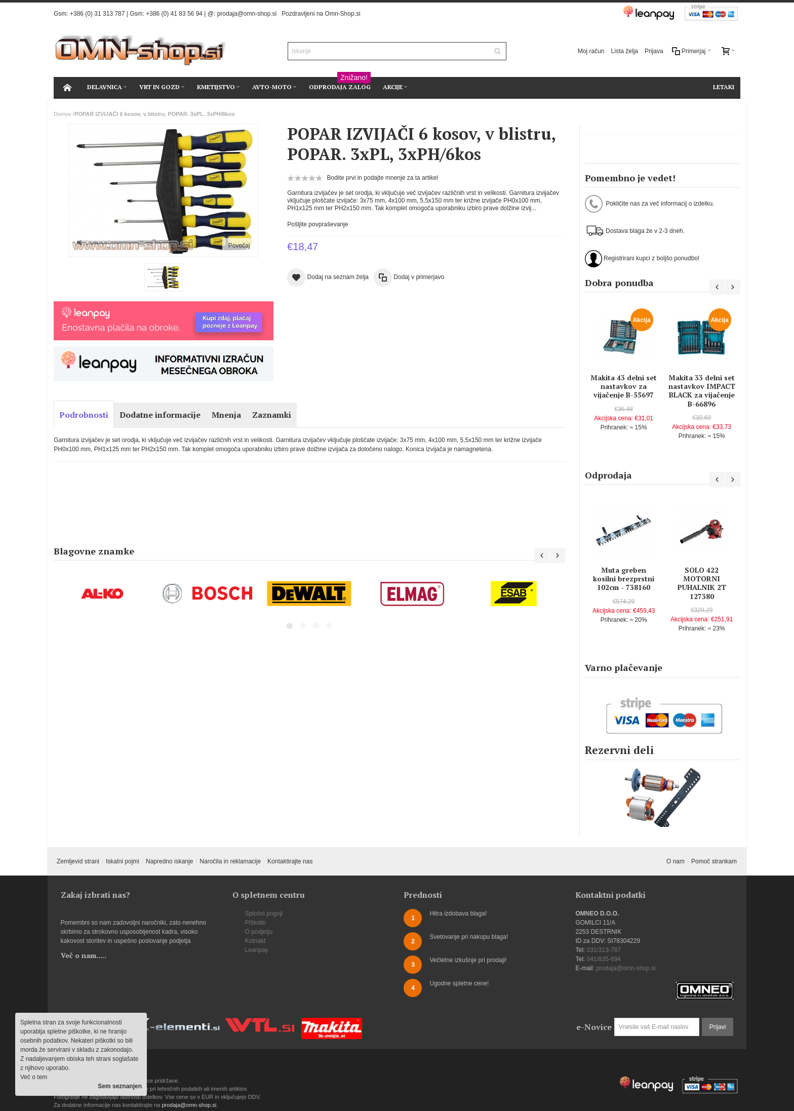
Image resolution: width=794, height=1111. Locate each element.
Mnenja (226, 414)
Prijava (654, 51)
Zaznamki (271, 414)
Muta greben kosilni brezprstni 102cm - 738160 (623, 578)
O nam (675, 861)
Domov (62, 114)
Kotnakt (255, 940)
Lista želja (624, 51)
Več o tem (33, 1077)
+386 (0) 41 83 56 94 (174, 13)
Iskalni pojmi (122, 861)
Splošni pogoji (264, 913)
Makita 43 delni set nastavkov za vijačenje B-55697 (623, 386)
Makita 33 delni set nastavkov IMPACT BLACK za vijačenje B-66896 (701, 391)
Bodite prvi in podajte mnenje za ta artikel (382, 177)
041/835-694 (603, 959)
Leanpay (256, 950)
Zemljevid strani (78, 861)
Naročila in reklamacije (230, 861)
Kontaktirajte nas (289, 861)
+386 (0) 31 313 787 (97, 13)
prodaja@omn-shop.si (247, 13)
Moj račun (591, 51)
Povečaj (239, 245)
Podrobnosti (83, 414)
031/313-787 (603, 950)
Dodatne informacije (160, 414)
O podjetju (259, 931)
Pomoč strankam (714, 861)
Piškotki (255, 922)
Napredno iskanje (169, 861)
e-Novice (594, 1027)
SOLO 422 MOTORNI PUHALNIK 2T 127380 (702, 583)
